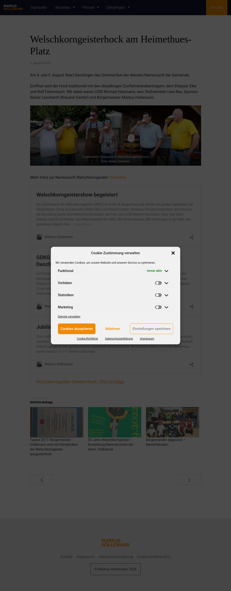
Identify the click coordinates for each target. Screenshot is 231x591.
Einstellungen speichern (151, 329)
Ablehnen (112, 329)
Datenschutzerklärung (119, 338)
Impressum (147, 338)
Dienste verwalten (69, 316)
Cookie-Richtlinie (87, 338)
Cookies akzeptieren (77, 329)
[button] (173, 253)
